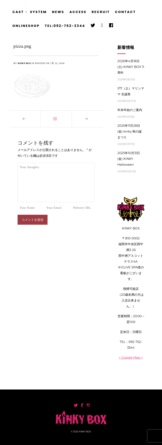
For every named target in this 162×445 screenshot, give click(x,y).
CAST (18, 13)
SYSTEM (38, 12)
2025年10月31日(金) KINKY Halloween (128, 158)
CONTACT (125, 12)
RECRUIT (101, 12)
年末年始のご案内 (129, 110)
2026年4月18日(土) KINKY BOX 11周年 (130, 67)
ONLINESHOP (26, 25)
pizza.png (22, 46)
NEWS (58, 12)
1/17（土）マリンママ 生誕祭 (130, 91)
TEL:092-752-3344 (65, 25)
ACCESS (78, 12)
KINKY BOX (24, 63)
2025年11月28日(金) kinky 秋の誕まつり (129, 131)
